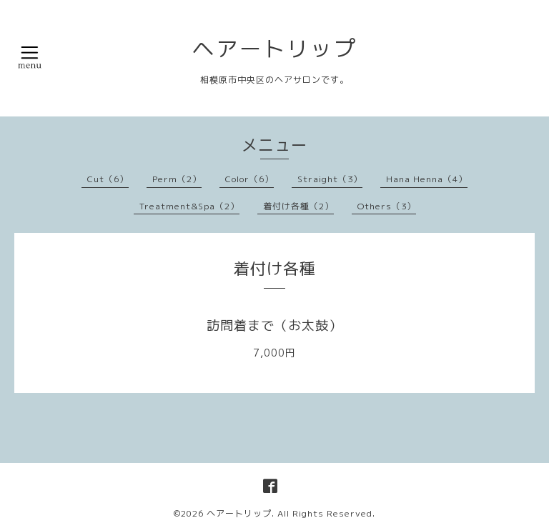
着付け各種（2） (298, 206)
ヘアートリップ (274, 49)
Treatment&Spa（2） (189, 206)
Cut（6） (108, 179)
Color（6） (249, 179)
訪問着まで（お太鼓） (274, 325)
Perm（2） (177, 179)
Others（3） (386, 206)
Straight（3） (329, 179)
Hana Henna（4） (427, 179)
